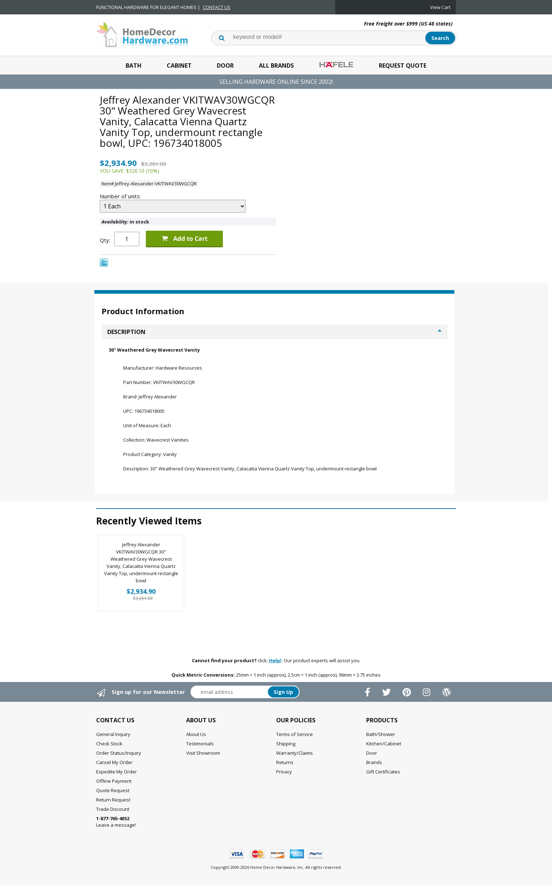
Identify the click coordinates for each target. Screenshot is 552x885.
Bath (134, 65)
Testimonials (200, 743)
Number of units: (121, 196)
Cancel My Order (114, 762)
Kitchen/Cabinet (383, 743)
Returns (284, 762)
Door (225, 65)
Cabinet (179, 65)
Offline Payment (113, 781)
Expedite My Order (116, 771)
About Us (196, 734)
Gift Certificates (383, 771)
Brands (374, 762)
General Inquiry (113, 734)
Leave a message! (116, 821)
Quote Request (112, 790)
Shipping (285, 743)
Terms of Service (294, 734)
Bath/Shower (380, 734)
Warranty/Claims (294, 753)
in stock (125, 221)
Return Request (113, 799)
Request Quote (402, 65)
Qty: (105, 240)
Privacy (284, 771)
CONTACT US (216, 7)
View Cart (440, 7)
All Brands (276, 65)
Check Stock (109, 743)
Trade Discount (112, 809)
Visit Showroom (203, 753)
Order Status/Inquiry (118, 753)
